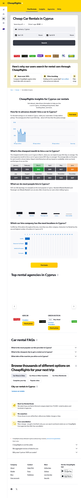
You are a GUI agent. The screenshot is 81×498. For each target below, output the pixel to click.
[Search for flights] (3, 10)
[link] (73, 114)
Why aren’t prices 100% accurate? (45, 452)
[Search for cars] (3, 18)
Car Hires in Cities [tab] (19, 376)
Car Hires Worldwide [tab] (59, 376)
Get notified (65, 79)
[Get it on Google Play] (66, 471)
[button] (3, 3)
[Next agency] (74, 306)
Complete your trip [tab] (19, 380)
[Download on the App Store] (66, 476)
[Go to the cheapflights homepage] (15, 3)
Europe (17, 90)
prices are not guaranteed (53, 438)
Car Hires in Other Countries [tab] (38, 376)
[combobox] (19, 24)
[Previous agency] (14, 306)
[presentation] (58, 275)
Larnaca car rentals (18, 391)
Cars (11, 90)
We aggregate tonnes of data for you (45, 448)
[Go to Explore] (3, 23)
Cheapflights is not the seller (45, 444)
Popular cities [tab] (34, 380)
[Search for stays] (3, 14)
